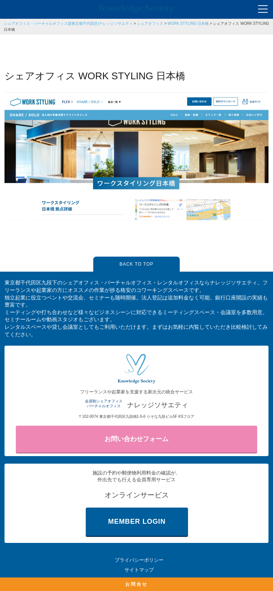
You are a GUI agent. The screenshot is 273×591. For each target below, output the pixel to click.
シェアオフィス (150, 23)
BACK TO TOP (136, 264)
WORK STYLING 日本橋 (188, 23)
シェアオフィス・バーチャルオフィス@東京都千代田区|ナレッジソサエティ (68, 23)
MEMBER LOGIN (137, 521)
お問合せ (136, 584)
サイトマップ (139, 570)
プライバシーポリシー (139, 560)
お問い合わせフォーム (136, 439)
